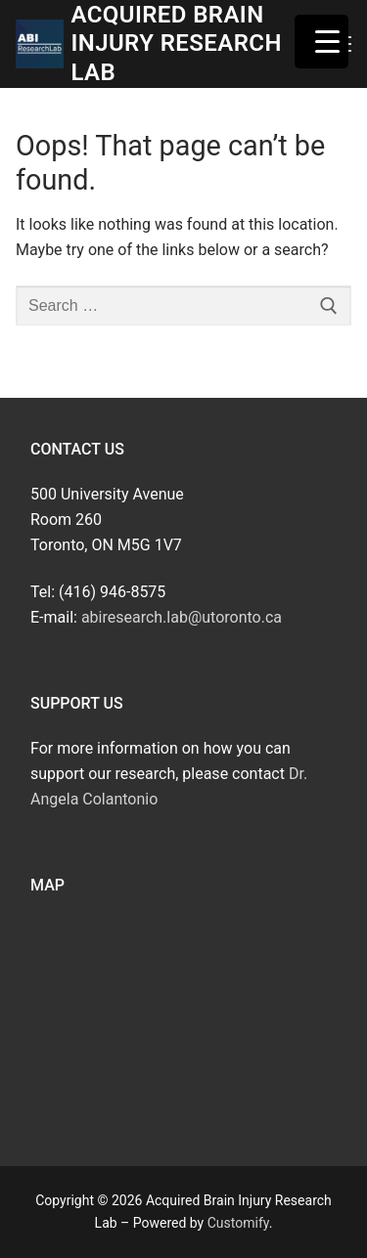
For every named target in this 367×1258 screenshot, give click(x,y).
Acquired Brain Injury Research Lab (175, 43)
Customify (238, 1223)
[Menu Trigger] (321, 41)
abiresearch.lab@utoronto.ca (181, 617)
